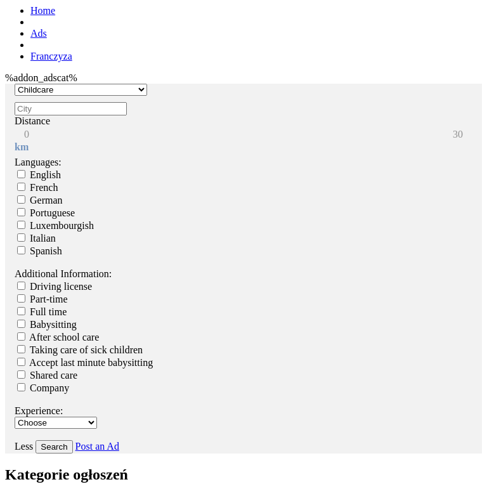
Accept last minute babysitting (85, 362)
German (40, 200)
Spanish (39, 250)
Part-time (42, 299)
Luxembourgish (55, 225)
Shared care (47, 375)
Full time (42, 311)
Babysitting (47, 324)
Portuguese (46, 212)
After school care (58, 337)
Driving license (54, 286)
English (39, 174)
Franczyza (51, 56)
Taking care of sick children (80, 349)
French (37, 187)
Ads (38, 33)
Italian (36, 238)
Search (54, 447)
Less (25, 446)
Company (43, 387)
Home (42, 10)
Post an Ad (97, 446)
